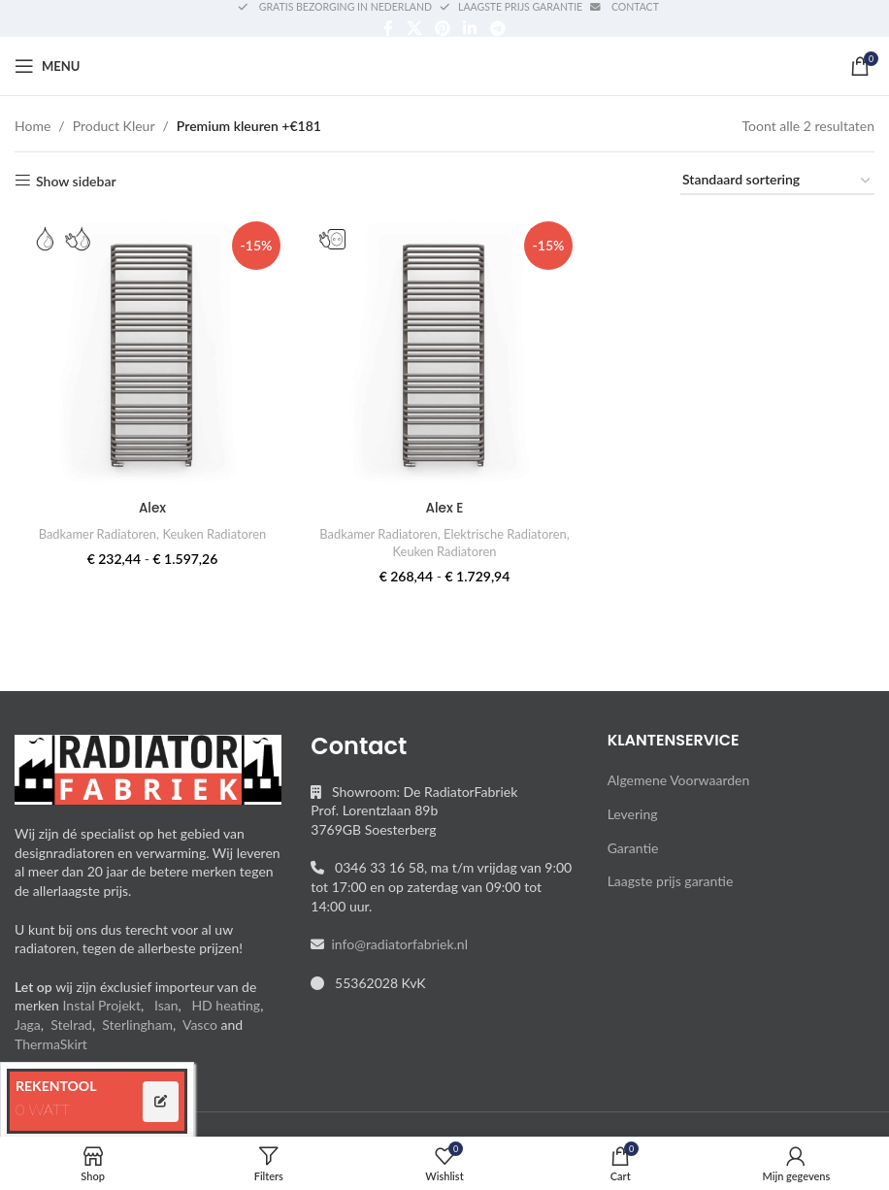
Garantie (633, 848)
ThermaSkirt (51, 1044)
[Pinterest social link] (442, 28)
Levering (633, 814)
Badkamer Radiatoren (94, 532)
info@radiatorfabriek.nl (396, 944)
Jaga (28, 1024)
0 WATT (43, 1109)
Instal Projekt (102, 1005)
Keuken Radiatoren (215, 532)
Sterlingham (137, 1024)
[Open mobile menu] (47, 66)
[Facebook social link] (389, 28)
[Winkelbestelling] (777, 181)
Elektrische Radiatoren (387, 549)
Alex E (444, 505)
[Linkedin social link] (470, 28)
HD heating (225, 1005)
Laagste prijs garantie (671, 881)
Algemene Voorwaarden (679, 780)
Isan (166, 1005)
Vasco (199, 1024)
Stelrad (71, 1024)
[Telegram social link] (497, 28)
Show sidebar (76, 180)
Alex (151, 505)
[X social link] (414, 28)
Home (32, 125)
